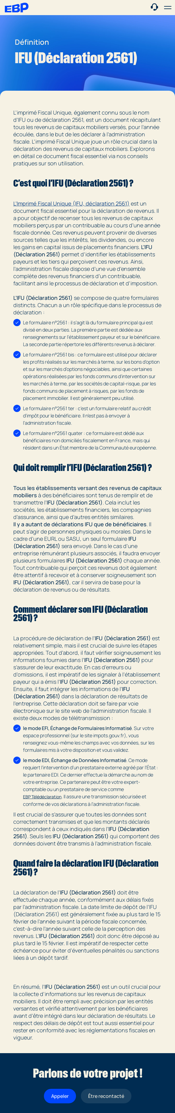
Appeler (60, 1096)
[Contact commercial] (154, 7)
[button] (168, 7)
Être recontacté (106, 1096)
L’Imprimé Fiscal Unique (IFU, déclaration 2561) (71, 203)
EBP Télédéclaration (42, 797)
